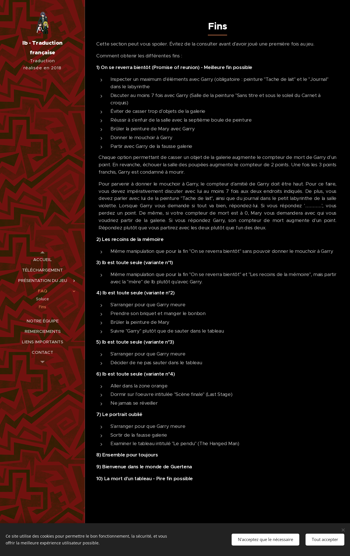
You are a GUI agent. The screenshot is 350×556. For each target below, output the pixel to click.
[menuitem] (42, 259)
